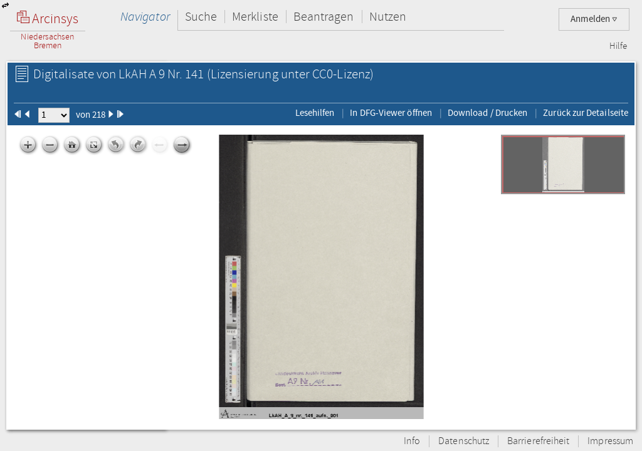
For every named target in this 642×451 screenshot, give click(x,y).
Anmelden (594, 19)
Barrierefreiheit (538, 441)
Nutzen (387, 16)
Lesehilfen (315, 112)
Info (412, 441)
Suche (201, 16)
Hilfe (618, 46)
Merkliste (255, 16)
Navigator (145, 16)
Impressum (610, 441)
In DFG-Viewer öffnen (391, 112)
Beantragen (323, 16)
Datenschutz (463, 441)
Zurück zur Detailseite (585, 112)
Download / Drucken (487, 112)
